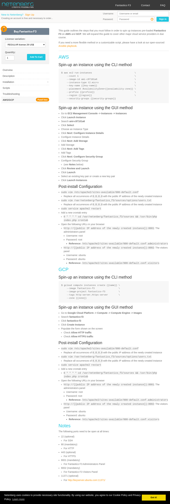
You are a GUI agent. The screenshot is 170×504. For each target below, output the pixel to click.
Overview (8, 70)
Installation (26, 82)
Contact (145, 5)
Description (9, 76)
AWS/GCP (26, 99)
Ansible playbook (68, 46)
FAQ (162, 5)
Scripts (6, 88)
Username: (108, 13)
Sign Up (29, 14)
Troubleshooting (11, 94)
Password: (108, 19)
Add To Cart (36, 57)
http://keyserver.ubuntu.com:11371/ (86, 476)
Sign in (162, 19)
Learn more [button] (18, 499)
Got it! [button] (154, 497)
